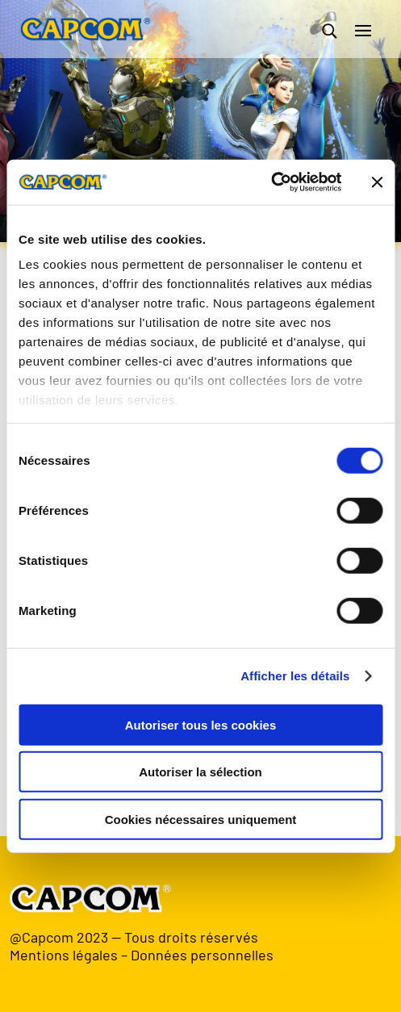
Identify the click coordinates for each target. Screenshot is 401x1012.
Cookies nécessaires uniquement (201, 819)
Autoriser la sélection (200, 772)
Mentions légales (64, 955)
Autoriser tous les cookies (201, 724)
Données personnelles (202, 955)
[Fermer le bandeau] (376, 182)
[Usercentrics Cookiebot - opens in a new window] (270, 182)
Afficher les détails (294, 676)
